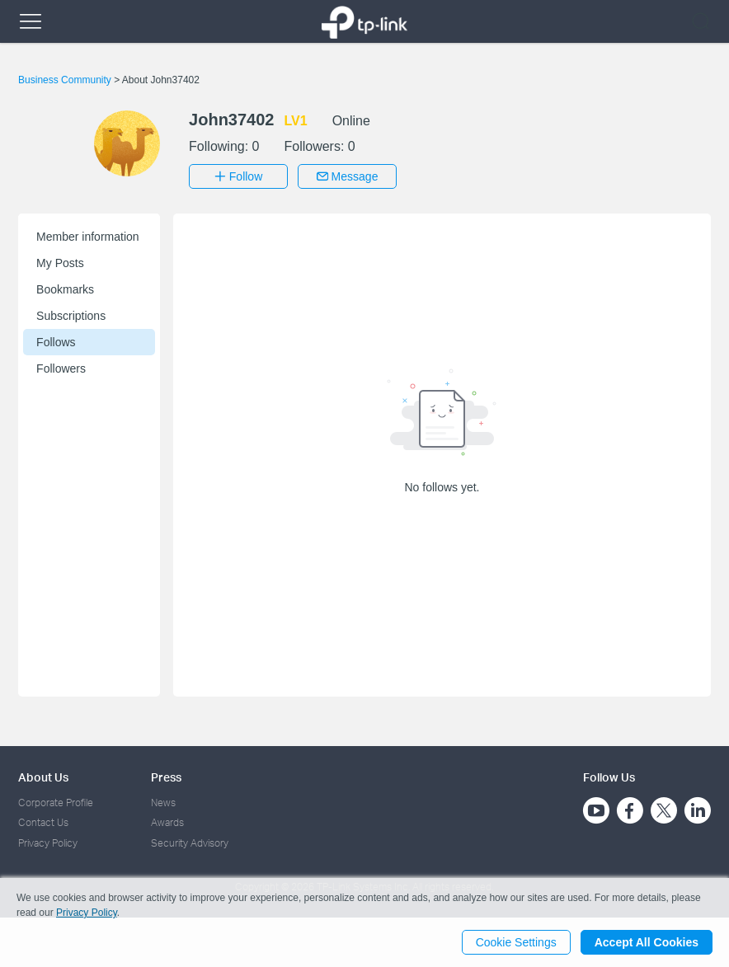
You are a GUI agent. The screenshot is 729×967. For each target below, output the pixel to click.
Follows (55, 342)
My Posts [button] (60, 263)
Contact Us (43, 822)
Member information (87, 236)
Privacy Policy (48, 843)
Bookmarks (65, 289)
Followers (61, 368)
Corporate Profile (55, 802)
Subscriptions (71, 315)
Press (166, 777)
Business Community (66, 80)
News (163, 802)
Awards (167, 822)
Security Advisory (189, 843)
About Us (43, 777)
